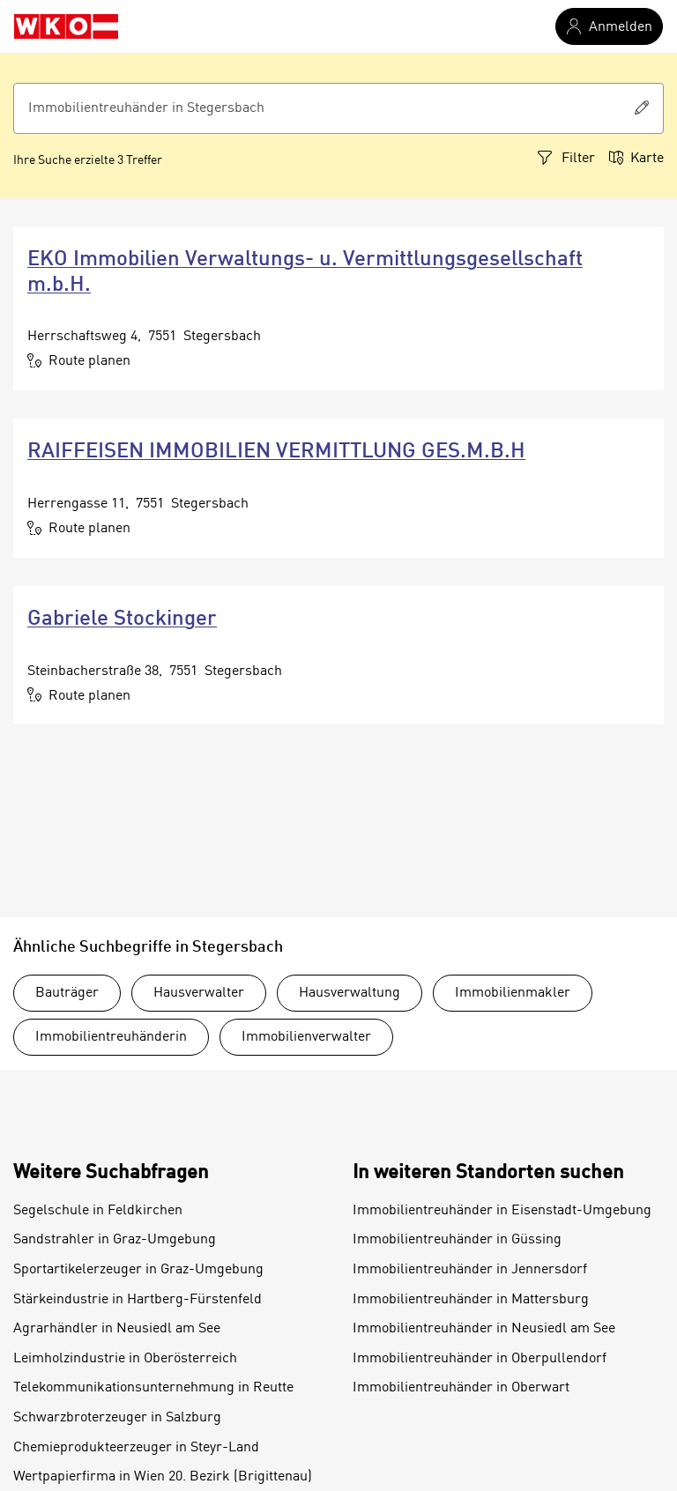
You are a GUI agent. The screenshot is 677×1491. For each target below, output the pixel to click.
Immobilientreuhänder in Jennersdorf (470, 1270)
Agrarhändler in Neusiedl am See (116, 1329)
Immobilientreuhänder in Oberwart (461, 1388)
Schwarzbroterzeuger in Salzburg (117, 1418)
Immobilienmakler (512, 993)
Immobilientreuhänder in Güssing (457, 1240)
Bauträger (67, 993)
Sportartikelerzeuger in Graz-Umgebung (138, 1270)
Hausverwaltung (349, 993)
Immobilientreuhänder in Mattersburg (471, 1300)
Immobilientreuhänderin (111, 1037)
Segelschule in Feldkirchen (97, 1211)
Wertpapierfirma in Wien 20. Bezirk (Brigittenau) (162, 1477)
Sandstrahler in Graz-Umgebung (114, 1240)
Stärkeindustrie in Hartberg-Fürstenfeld (137, 1300)
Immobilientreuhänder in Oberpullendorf (479, 1359)
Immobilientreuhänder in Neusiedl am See (484, 1329)
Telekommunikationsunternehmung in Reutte (153, 1388)
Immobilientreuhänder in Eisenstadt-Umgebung (502, 1211)
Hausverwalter (198, 993)
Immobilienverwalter (306, 1037)
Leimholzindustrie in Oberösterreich (125, 1359)
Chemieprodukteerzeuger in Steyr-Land (136, 1448)
